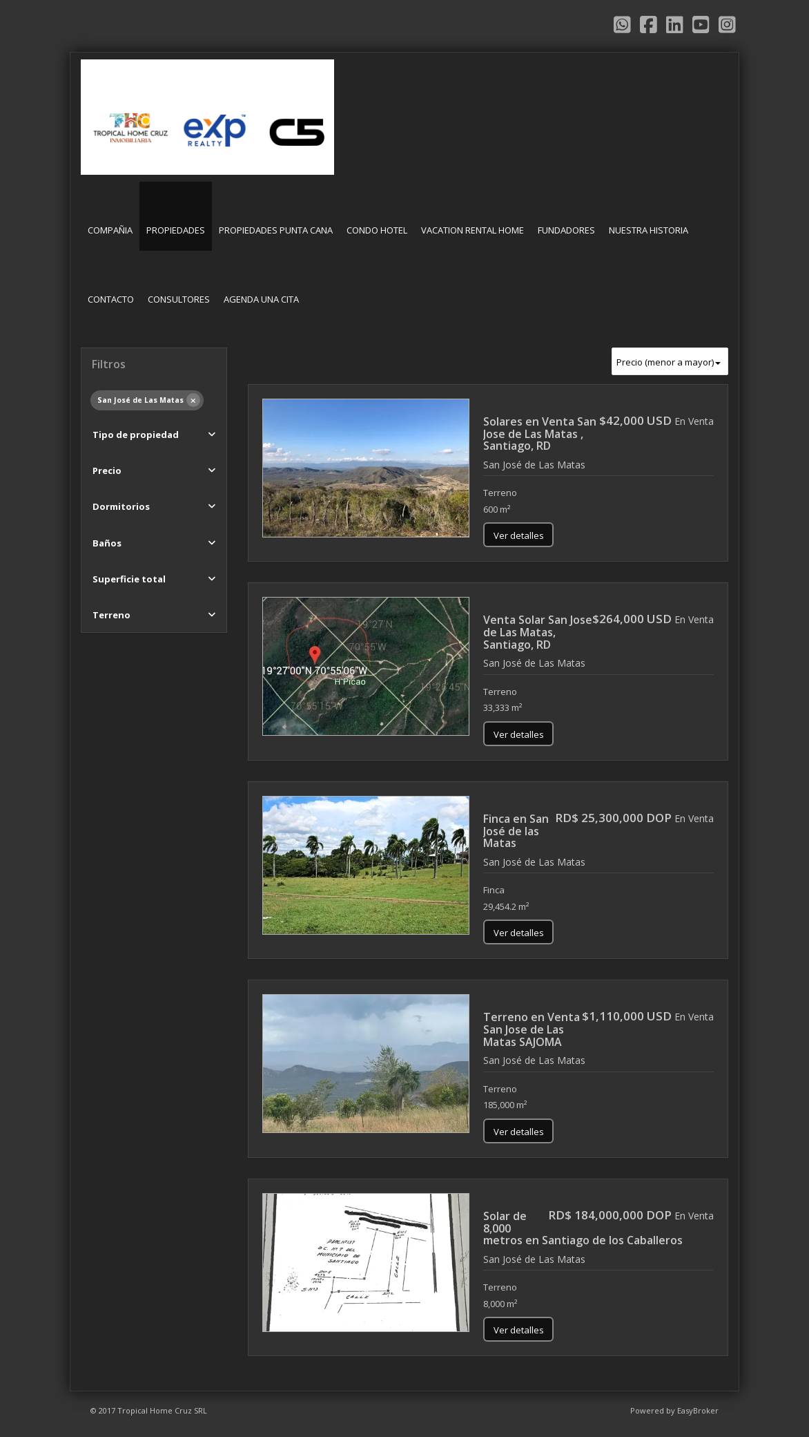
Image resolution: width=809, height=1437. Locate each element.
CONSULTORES (179, 299)
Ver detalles (519, 535)
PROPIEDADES (175, 230)
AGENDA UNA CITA (261, 299)
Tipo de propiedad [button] (135, 434)
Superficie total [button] (129, 579)
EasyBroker (698, 1410)
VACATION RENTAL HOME (472, 230)
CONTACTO (111, 299)
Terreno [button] (111, 615)
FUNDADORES (566, 230)
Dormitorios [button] (121, 506)
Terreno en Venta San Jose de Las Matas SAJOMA (531, 1029)
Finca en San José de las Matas (516, 830)
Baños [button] (106, 543)
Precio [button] (106, 470)
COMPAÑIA (110, 230)
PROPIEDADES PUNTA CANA (276, 230)
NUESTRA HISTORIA (648, 230)
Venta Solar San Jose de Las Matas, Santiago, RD (537, 631)
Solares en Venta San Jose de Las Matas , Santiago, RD (539, 433)
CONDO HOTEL (377, 230)
